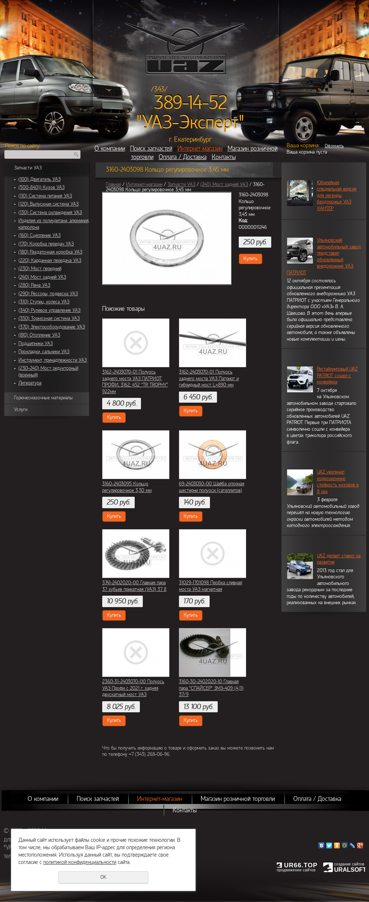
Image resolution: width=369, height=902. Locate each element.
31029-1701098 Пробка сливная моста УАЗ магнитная (210, 586)
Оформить (334, 145)
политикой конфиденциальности (79, 862)
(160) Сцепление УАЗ (39, 235)
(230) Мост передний (39, 269)
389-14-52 (190, 103)
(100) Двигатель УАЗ (39, 179)
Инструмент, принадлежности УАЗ (52, 360)
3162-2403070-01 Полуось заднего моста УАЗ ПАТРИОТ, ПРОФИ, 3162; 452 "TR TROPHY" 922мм (135, 382)
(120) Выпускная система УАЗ (48, 204)
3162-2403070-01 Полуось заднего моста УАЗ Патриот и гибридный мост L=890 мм (209, 378)
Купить (251, 259)
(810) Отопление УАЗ (39, 335)
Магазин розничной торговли (238, 799)
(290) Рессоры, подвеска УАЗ (48, 294)
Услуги (20, 410)
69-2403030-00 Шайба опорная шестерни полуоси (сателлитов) (211, 487)
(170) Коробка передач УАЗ (46, 244)
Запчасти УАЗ (28, 168)
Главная (113, 184)
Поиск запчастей (151, 148)
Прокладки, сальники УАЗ (43, 352)
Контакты (224, 157)
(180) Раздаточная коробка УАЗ (50, 252)
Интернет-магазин (200, 148)
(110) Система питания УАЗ (45, 196)
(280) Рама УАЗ (34, 285)
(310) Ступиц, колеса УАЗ (43, 302)
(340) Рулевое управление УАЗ (49, 310)
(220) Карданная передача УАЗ (49, 261)
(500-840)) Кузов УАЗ (41, 187)
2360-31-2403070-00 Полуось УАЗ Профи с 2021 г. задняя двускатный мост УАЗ (133, 688)
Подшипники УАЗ (35, 344)
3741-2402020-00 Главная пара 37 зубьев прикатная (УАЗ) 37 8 (134, 586)
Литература (29, 383)
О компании (109, 148)
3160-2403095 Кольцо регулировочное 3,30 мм (127, 487)
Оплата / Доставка (183, 157)
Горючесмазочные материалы (43, 398)
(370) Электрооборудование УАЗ (51, 327)
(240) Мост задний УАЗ (42, 277)
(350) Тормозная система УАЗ (49, 318)
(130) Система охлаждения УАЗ (50, 213)
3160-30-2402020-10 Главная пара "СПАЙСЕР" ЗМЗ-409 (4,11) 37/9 (211, 688)
